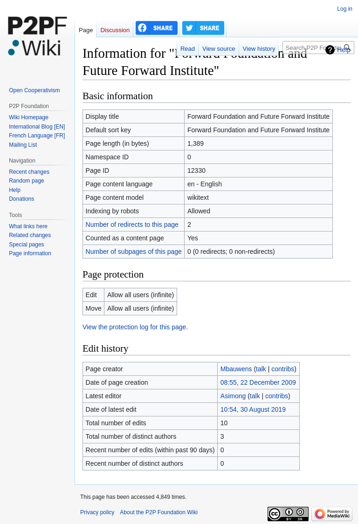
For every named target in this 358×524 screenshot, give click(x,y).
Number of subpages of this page (134, 251)
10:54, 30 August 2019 (253, 409)
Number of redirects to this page (132, 224)
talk (261, 369)
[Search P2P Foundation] (318, 47)
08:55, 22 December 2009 (258, 382)
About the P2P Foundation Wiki (159, 512)
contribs (282, 369)
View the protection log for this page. (135, 327)
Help (344, 50)
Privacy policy (97, 512)
